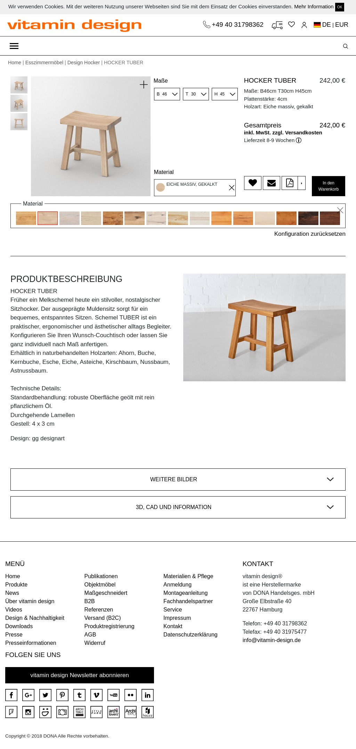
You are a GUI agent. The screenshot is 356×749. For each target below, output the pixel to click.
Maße (161, 81)
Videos (13, 610)
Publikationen (101, 576)
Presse (14, 635)
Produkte (16, 585)
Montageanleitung (185, 593)
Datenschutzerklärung (190, 635)
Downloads (19, 626)
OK (339, 7)
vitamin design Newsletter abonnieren (79, 675)
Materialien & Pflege (188, 576)
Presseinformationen (30, 643)
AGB (90, 635)
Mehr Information (313, 6)
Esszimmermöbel (44, 62)
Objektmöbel (100, 585)
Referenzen (98, 610)
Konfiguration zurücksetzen (310, 234)
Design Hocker (83, 62)
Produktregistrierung (109, 626)
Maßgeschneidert (106, 593)
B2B (89, 601)
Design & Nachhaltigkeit (34, 618)
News (12, 593)
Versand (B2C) (102, 618)
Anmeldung (177, 585)
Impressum (177, 618)
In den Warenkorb (328, 186)
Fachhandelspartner (188, 601)
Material (164, 172)
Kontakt (172, 626)
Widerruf (94, 643)
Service (172, 610)
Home (14, 62)
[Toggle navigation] (14, 46)
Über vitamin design (29, 601)
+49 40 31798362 (238, 24)
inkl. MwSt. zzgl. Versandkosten (283, 132)
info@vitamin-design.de (272, 640)
